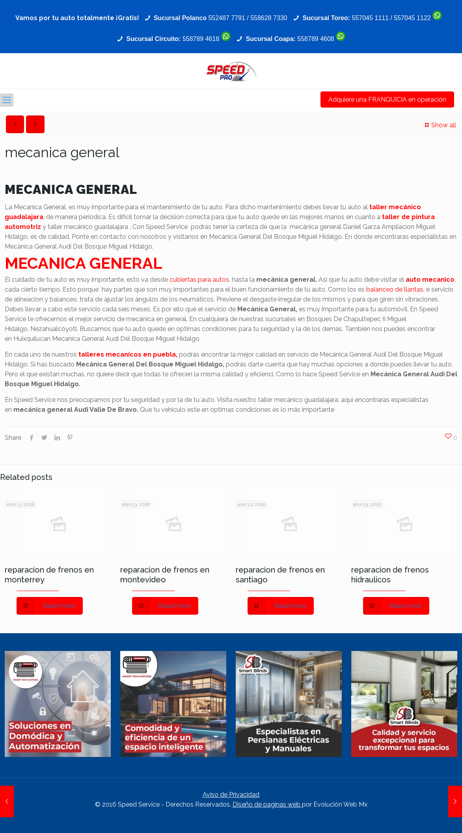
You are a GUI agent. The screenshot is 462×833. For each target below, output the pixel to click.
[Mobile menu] (6, 100)
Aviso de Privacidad (231, 794)
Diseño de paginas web (267, 804)
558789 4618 (201, 38)
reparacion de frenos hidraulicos (390, 574)
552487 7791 (226, 18)
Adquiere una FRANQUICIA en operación (387, 99)
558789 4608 (315, 38)
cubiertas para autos (199, 279)
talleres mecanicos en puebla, (127, 354)
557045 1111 (370, 18)
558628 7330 (268, 18)
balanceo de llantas (394, 289)
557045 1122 (412, 18)
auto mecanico (430, 279)
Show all (439, 125)
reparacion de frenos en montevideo (164, 574)
